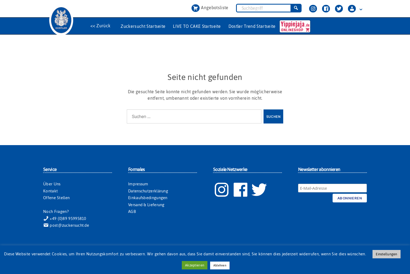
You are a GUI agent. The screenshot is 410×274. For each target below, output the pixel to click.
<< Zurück (100, 25)
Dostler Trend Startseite (252, 26)
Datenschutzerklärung (148, 191)
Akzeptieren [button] (194, 265)
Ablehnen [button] (219, 265)
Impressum (138, 184)
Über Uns (51, 184)
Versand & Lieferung (146, 204)
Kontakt (50, 191)
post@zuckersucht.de (66, 225)
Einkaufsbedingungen (148, 197)
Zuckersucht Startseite (143, 26)
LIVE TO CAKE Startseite (197, 26)
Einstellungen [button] (386, 254)
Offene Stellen (56, 197)
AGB (132, 211)
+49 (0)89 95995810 (64, 218)
